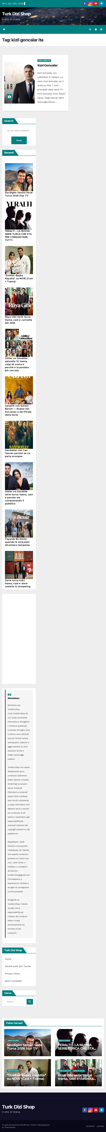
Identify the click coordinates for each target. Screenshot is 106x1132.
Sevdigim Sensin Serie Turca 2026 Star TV (24, 1046)
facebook (90, 1126)
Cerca (19, 140)
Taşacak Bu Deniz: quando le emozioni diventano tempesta (17, 542)
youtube (100, 1126)
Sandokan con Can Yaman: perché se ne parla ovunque (17, 453)
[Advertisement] (17, 639)
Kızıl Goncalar (47, 65)
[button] (90, 29)
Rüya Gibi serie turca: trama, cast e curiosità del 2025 (18, 319)
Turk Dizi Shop (16, 13)
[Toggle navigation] (101, 29)
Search (8, 120)
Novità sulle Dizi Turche (18, 966)
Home (8, 959)
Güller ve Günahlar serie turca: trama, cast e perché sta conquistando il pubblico (19, 497)
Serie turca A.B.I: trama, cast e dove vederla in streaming (18, 583)
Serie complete (44, 60)
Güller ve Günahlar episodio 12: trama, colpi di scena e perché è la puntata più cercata (17, 364)
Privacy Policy (12, 973)
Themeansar (10, 1127)
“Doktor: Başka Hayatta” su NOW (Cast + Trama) (19, 278)
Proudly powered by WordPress (16, 1125)
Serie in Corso (13, 1040)
